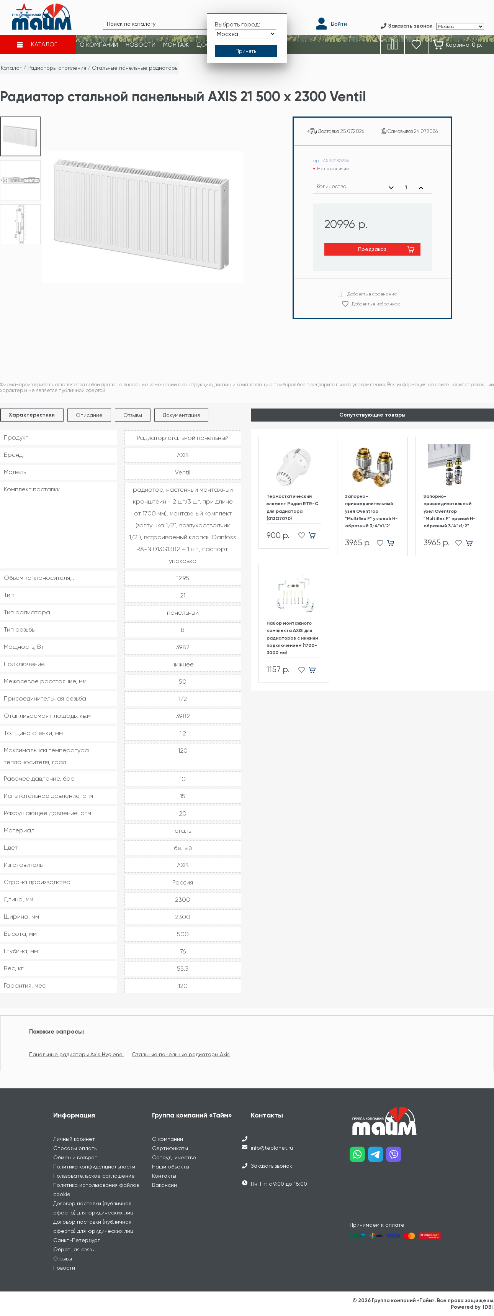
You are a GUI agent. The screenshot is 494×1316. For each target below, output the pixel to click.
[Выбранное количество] (406, 188)
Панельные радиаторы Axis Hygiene (76, 1054)
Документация (181, 415)
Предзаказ (372, 249)
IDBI (488, 1307)
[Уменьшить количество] (391, 188)
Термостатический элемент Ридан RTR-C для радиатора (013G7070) (292, 507)
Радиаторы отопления (57, 68)
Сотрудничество (174, 1157)
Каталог (11, 68)
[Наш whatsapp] (359, 1157)
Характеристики (32, 415)
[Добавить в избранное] (299, 535)
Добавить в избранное (376, 304)
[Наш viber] (395, 1157)
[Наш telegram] (377, 1157)
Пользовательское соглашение (94, 1176)
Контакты (164, 1176)
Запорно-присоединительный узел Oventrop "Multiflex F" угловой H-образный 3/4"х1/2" (371, 511)
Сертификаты (170, 1148)
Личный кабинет (74, 1139)
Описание (89, 415)
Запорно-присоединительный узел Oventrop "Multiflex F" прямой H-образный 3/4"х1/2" (450, 511)
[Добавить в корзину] (315, 535)
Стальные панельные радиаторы (135, 68)
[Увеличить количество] (421, 188)
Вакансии (164, 1185)
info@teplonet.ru (272, 1148)
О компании (167, 1139)
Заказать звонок (271, 1166)
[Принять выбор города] (246, 51)
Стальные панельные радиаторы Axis (181, 1054)
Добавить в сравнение (372, 294)
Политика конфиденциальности (94, 1166)
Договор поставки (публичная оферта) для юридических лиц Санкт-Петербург (93, 1231)
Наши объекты (170, 1166)
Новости (64, 1268)
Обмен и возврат (75, 1157)
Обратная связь (73, 1249)
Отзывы (132, 415)
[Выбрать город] (245, 34)
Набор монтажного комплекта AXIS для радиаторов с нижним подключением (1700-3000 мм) (292, 637)
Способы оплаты (75, 1148)
